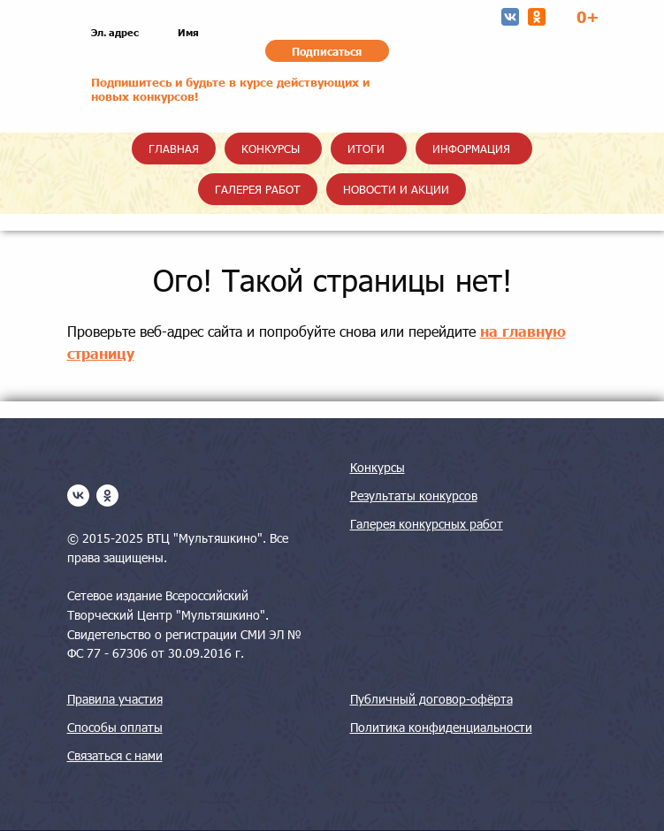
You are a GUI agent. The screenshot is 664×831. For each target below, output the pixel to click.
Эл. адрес (115, 32)
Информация (471, 148)
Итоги (366, 148)
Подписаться (327, 51)
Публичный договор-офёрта (431, 698)
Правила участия (115, 698)
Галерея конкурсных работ (426, 523)
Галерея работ (258, 189)
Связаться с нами (115, 755)
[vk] (78, 495)
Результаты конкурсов (413, 495)
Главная (174, 148)
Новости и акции (396, 189)
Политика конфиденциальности (441, 727)
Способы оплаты (115, 727)
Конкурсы (270, 148)
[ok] (107, 495)
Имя (188, 32)
